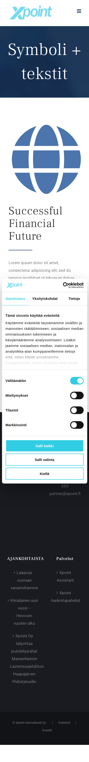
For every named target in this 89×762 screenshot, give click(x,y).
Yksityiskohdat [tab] (45, 298)
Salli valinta (44, 460)
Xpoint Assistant (65, 576)
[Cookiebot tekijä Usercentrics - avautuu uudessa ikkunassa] (63, 285)
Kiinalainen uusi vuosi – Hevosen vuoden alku (24, 612)
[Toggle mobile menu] (79, 11)
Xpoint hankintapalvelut (65, 596)
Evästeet (64, 722)
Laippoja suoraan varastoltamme (24, 580)
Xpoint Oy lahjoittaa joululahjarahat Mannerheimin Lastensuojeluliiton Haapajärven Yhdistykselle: (24, 658)
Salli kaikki (44, 446)
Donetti (47, 730)
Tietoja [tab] (74, 298)
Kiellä (44, 473)
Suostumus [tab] (15, 298)
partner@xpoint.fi (65, 493)
